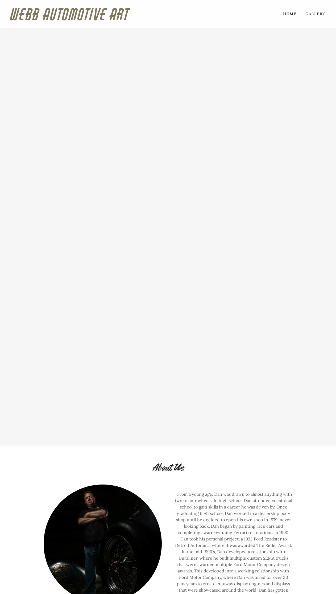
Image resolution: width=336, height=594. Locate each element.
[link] (89, 18)
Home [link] (290, 13)
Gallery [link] (315, 13)
